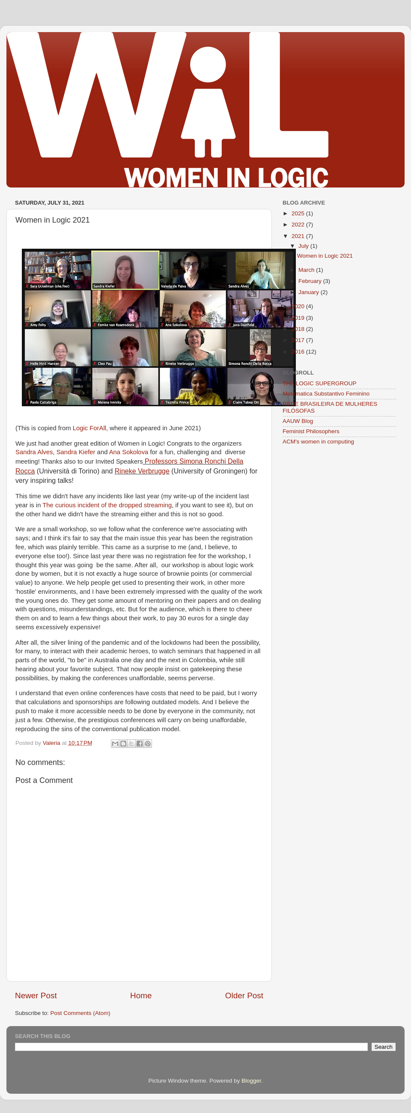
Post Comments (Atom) (80, 1013)
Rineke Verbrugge (142, 471)
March (307, 270)
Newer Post (36, 995)
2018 (299, 329)
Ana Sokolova (129, 452)
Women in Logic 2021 (325, 256)
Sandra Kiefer (76, 452)
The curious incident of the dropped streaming (107, 505)
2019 (299, 318)
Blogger (251, 1080)
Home (141, 995)
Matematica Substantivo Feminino (326, 393)
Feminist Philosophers (311, 431)
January (309, 292)
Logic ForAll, (90, 428)
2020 (299, 306)
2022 (299, 224)
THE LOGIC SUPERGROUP (320, 383)
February (310, 281)
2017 (299, 340)
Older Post (244, 995)
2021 (299, 236)
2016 (299, 351)
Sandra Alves (34, 452)
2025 (299, 213)
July (304, 246)
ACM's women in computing (318, 441)
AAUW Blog (298, 421)
